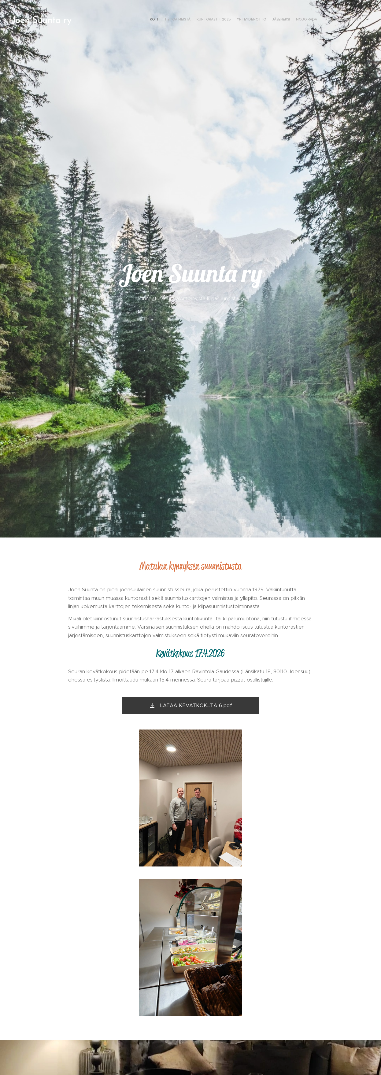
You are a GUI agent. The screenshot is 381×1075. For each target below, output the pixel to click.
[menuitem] (320, 20)
